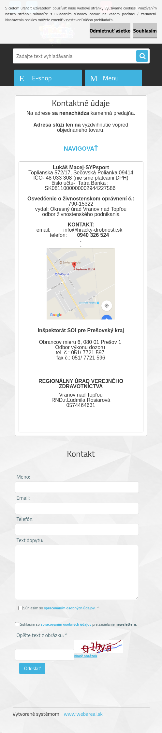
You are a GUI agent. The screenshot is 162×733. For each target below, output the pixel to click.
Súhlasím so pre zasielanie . (78, 624)
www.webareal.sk (83, 714)
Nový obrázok (85, 656)
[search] (142, 56)
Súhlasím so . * (61, 608)
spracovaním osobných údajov (70, 608)
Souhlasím (145, 30)
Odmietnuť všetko (110, 30)
